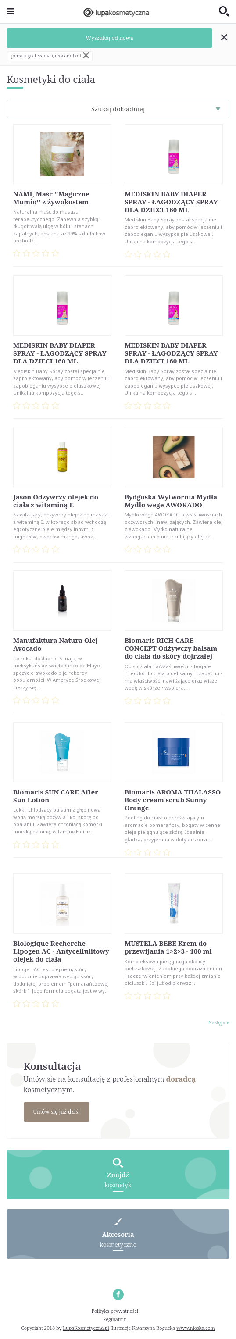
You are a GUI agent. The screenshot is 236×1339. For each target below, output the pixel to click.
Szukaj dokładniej (118, 108)
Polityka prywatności (115, 1310)
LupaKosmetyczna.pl (86, 1328)
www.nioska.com (195, 1328)
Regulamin (115, 1319)
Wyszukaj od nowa (109, 38)
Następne (218, 1022)
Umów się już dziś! (56, 1111)
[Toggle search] (224, 12)
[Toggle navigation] (10, 11)
